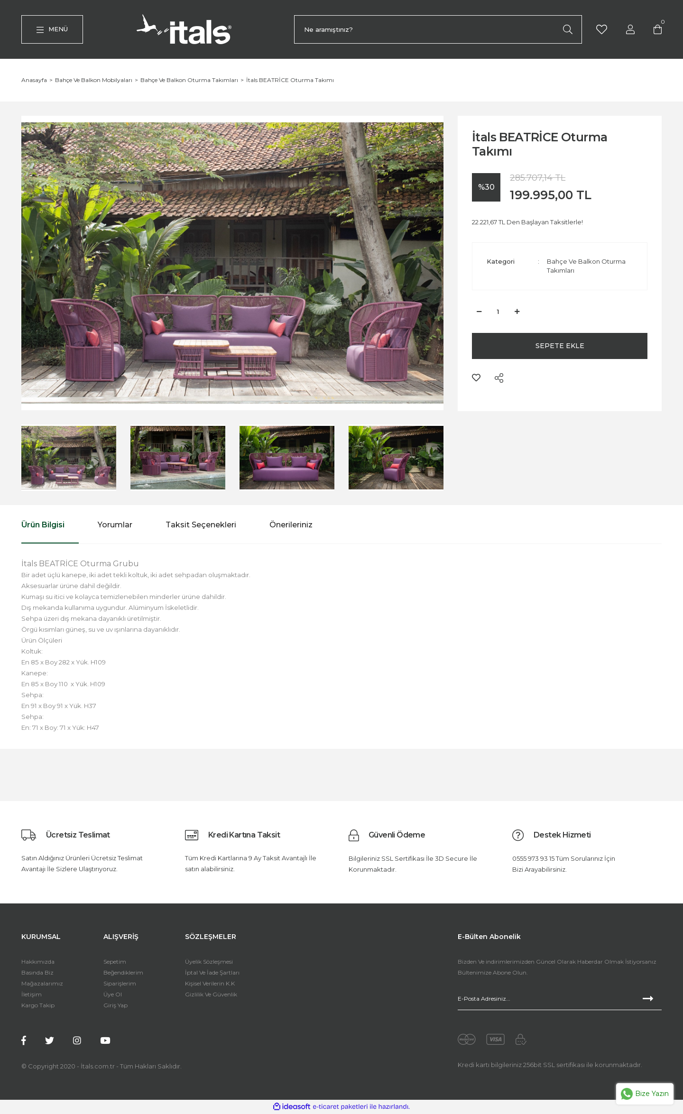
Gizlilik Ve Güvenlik (211, 994)
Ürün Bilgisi (43, 525)
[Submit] (652, 999)
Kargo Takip (38, 1005)
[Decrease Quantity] (479, 312)
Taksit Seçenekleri (201, 525)
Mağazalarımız (42, 983)
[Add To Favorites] (476, 378)
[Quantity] (498, 312)
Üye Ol (112, 994)
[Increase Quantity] (517, 312)
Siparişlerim (119, 983)
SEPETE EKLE (559, 346)
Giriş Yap (115, 1005)
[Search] (438, 30)
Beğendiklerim (123, 972)
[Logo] (186, 29)
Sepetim (114, 962)
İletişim (31, 994)
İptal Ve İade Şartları (212, 972)
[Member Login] (630, 29)
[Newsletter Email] (560, 999)
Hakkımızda (38, 962)
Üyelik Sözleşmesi (209, 962)
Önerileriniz (291, 525)
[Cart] (658, 29)
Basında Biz (37, 972)
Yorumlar (115, 525)
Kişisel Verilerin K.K (210, 983)
